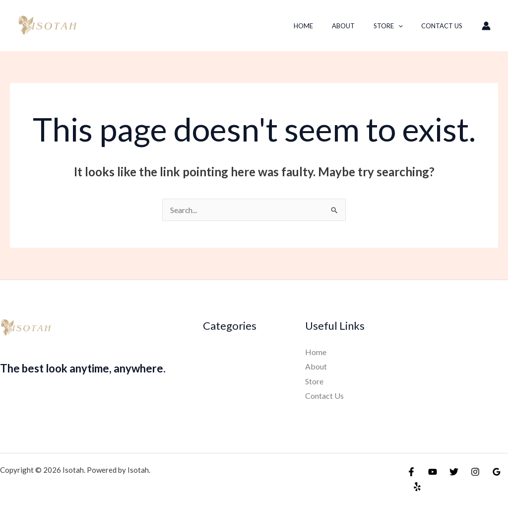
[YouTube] (432, 471)
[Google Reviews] (496, 471)
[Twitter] (453, 471)
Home (323, 26)
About (357, 26)
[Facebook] (411, 471)
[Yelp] (417, 486)
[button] (406, 26)
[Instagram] (475, 471)
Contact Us (444, 26)
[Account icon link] (486, 25)
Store (396, 26)
